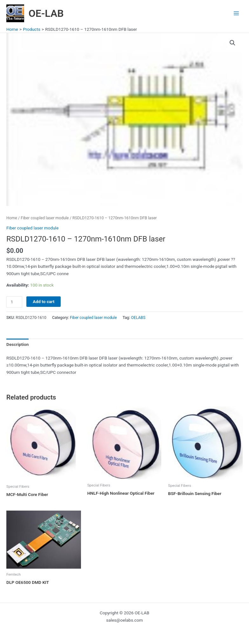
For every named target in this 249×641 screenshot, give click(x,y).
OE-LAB (46, 13)
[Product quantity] (14, 301)
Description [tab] (17, 344)
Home (11, 217)
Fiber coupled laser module (45, 217)
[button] (232, 43)
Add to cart (43, 301)
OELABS (138, 317)
